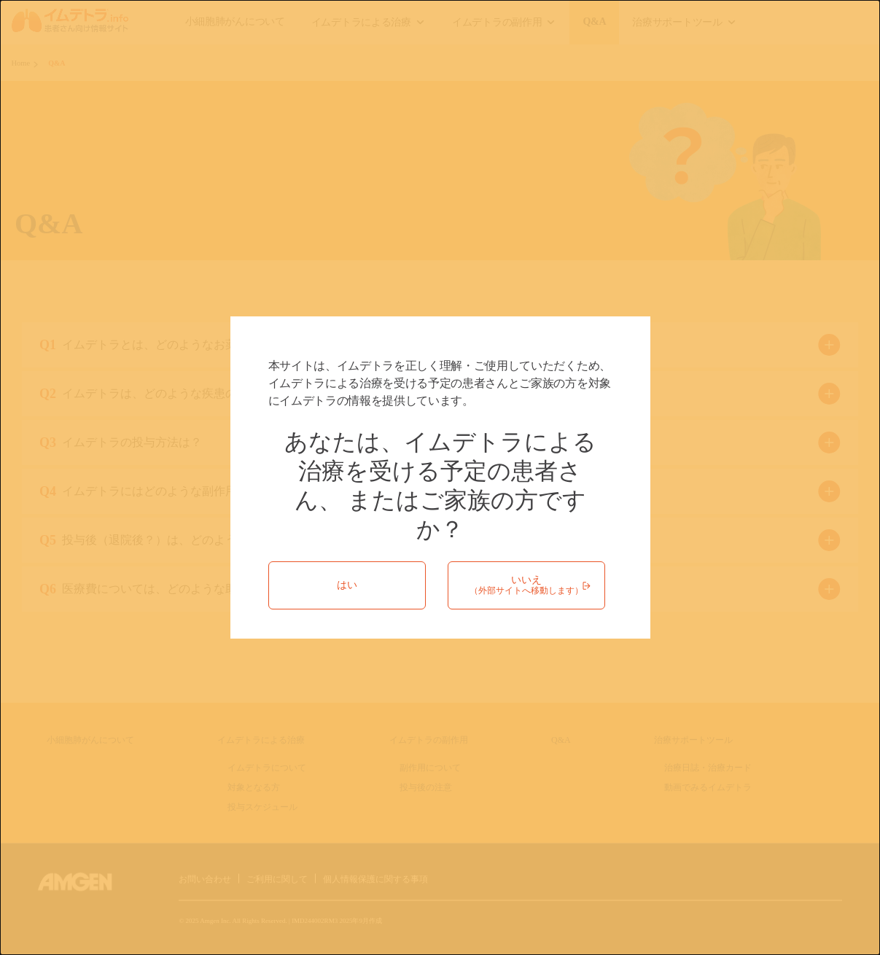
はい (347, 585)
